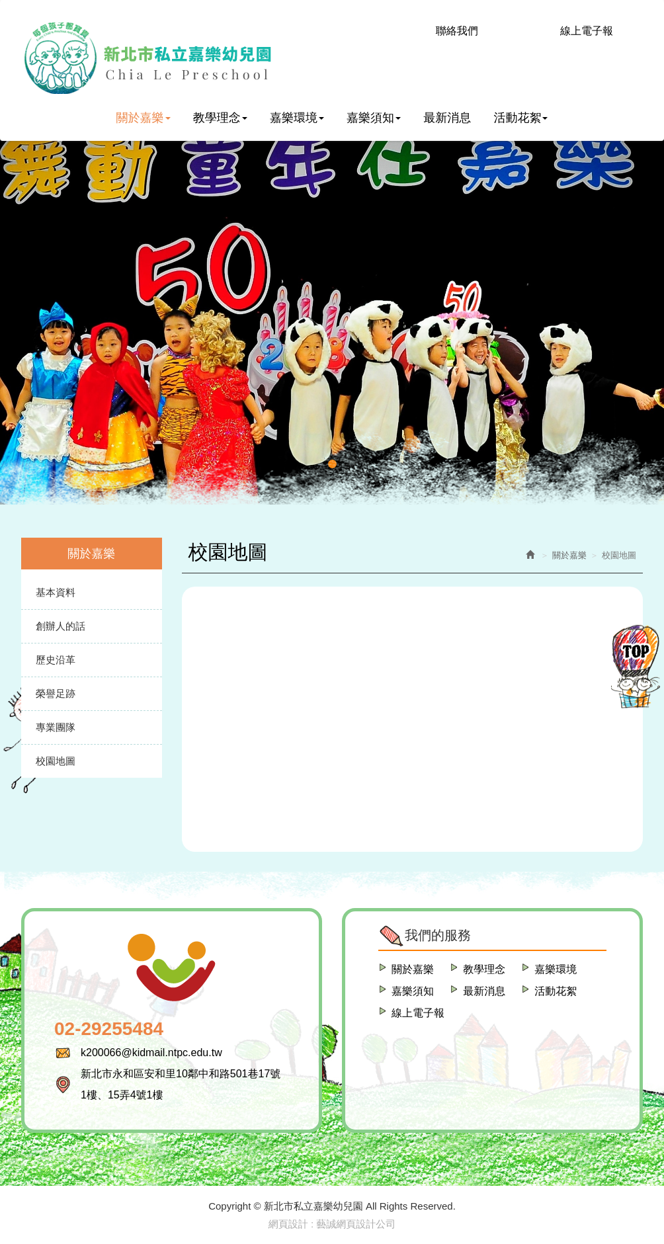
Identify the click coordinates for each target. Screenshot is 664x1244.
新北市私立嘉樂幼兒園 (147, 58)
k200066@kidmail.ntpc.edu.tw (151, 1052)
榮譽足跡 (55, 693)
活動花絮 (555, 991)
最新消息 (484, 991)
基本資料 (55, 592)
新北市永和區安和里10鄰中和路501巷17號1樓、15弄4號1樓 (180, 1084)
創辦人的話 (60, 626)
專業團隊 (55, 727)
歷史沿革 (55, 659)
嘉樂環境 (555, 969)
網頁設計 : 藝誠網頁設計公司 (332, 1223)
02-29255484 (108, 1028)
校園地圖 (55, 761)
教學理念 (484, 969)
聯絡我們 (457, 30)
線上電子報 (586, 30)
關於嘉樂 (413, 969)
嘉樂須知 (413, 991)
